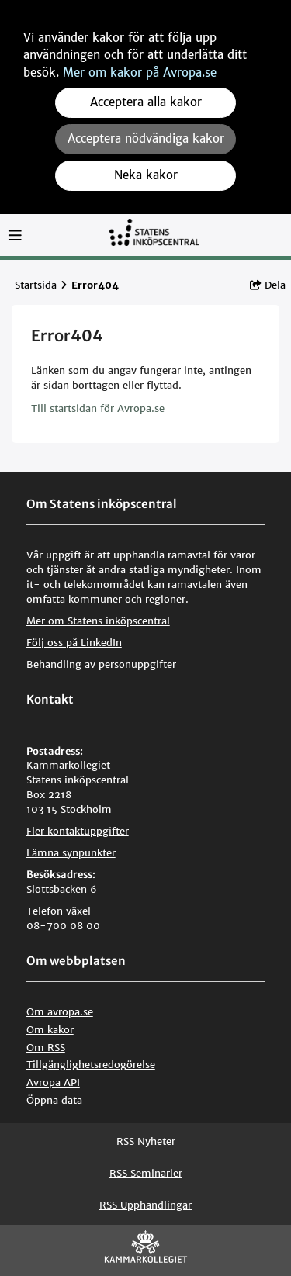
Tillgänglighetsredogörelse (90, 1064)
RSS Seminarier (145, 1173)
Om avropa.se (59, 1011)
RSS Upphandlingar (145, 1205)
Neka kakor (146, 175)
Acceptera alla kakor (146, 102)
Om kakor (50, 1029)
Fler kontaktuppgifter (77, 831)
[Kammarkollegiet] (146, 1250)
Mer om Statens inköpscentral (98, 621)
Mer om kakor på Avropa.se (140, 72)
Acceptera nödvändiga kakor (146, 138)
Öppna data (54, 1100)
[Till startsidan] (154, 240)
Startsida (36, 285)
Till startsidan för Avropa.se (98, 408)
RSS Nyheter (145, 1141)
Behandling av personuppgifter (101, 664)
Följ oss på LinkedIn (74, 642)
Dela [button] (268, 285)
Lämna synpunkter (71, 852)
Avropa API (53, 1082)
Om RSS (45, 1047)
